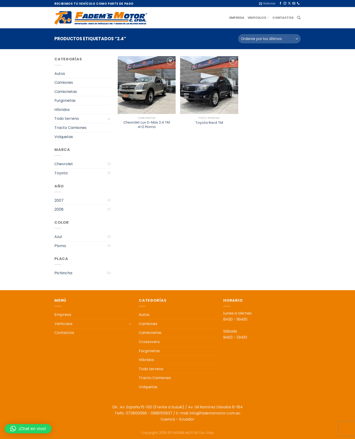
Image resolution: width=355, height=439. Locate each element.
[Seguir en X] (289, 3)
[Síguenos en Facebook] (280, 3)
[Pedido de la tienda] (269, 38)
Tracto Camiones (70, 127)
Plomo (60, 246)
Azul (58, 236)
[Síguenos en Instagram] (284, 3)
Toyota (61, 173)
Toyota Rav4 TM (209, 123)
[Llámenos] (298, 3)
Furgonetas (65, 100)
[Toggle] (109, 118)
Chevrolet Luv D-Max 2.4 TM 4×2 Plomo (146, 124)
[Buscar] (299, 17)
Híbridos (62, 109)
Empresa (236, 18)
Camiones (63, 82)
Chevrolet (63, 164)
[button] (28, 428)
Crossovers (149, 341)
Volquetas (63, 136)
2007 (59, 200)
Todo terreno (66, 118)
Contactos (283, 18)
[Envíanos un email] (293, 3)
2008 (59, 209)
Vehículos (258, 17)
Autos (59, 73)
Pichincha (63, 273)
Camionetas (65, 91)
